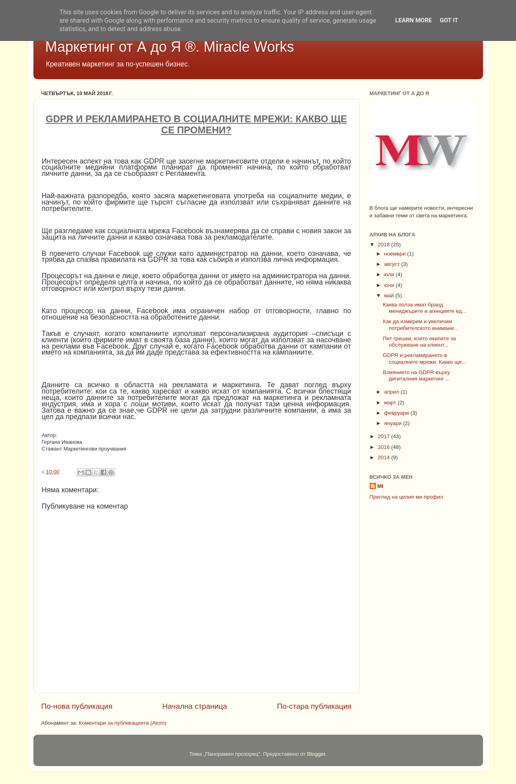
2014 (384, 457)
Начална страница (194, 706)
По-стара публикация (314, 706)
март (391, 403)
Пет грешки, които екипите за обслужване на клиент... (419, 341)
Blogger (316, 754)
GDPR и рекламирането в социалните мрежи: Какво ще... (424, 358)
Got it (449, 20)
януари (393, 423)
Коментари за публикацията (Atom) (122, 723)
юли (390, 274)
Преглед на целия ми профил (406, 497)
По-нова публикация (77, 706)
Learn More (413, 20)
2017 (384, 436)
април (392, 392)
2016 (384, 447)
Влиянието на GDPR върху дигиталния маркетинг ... (416, 375)
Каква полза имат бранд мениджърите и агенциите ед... (424, 308)
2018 (384, 245)
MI (381, 486)
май (389, 295)
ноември (395, 254)
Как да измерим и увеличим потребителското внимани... (420, 324)
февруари (397, 413)
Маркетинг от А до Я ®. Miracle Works (169, 47)
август (392, 264)
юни (390, 285)
